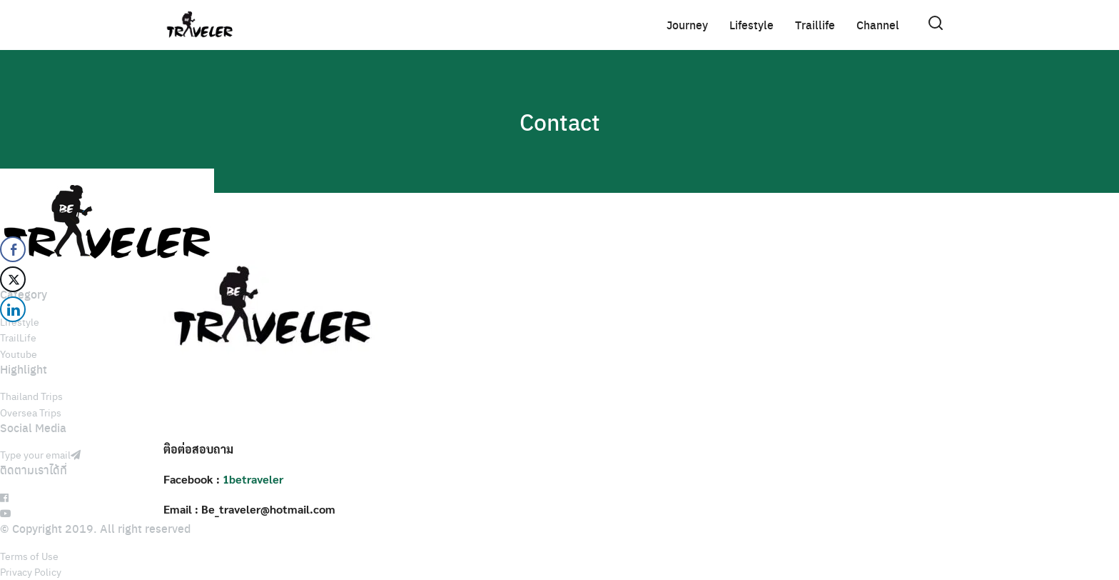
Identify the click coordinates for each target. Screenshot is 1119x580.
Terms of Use (29, 556)
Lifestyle (751, 24)
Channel (877, 24)
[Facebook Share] (13, 249)
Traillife (815, 24)
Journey (687, 24)
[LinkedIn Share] (13, 309)
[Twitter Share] (13, 279)
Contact (560, 121)
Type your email (40, 454)
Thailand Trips (31, 396)
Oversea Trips (30, 412)
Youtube (18, 353)
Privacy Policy (30, 571)
